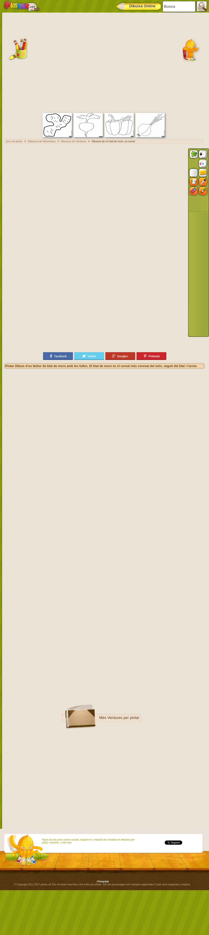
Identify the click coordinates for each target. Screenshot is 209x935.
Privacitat (103, 881)
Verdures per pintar (123, 718)
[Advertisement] (50, 62)
